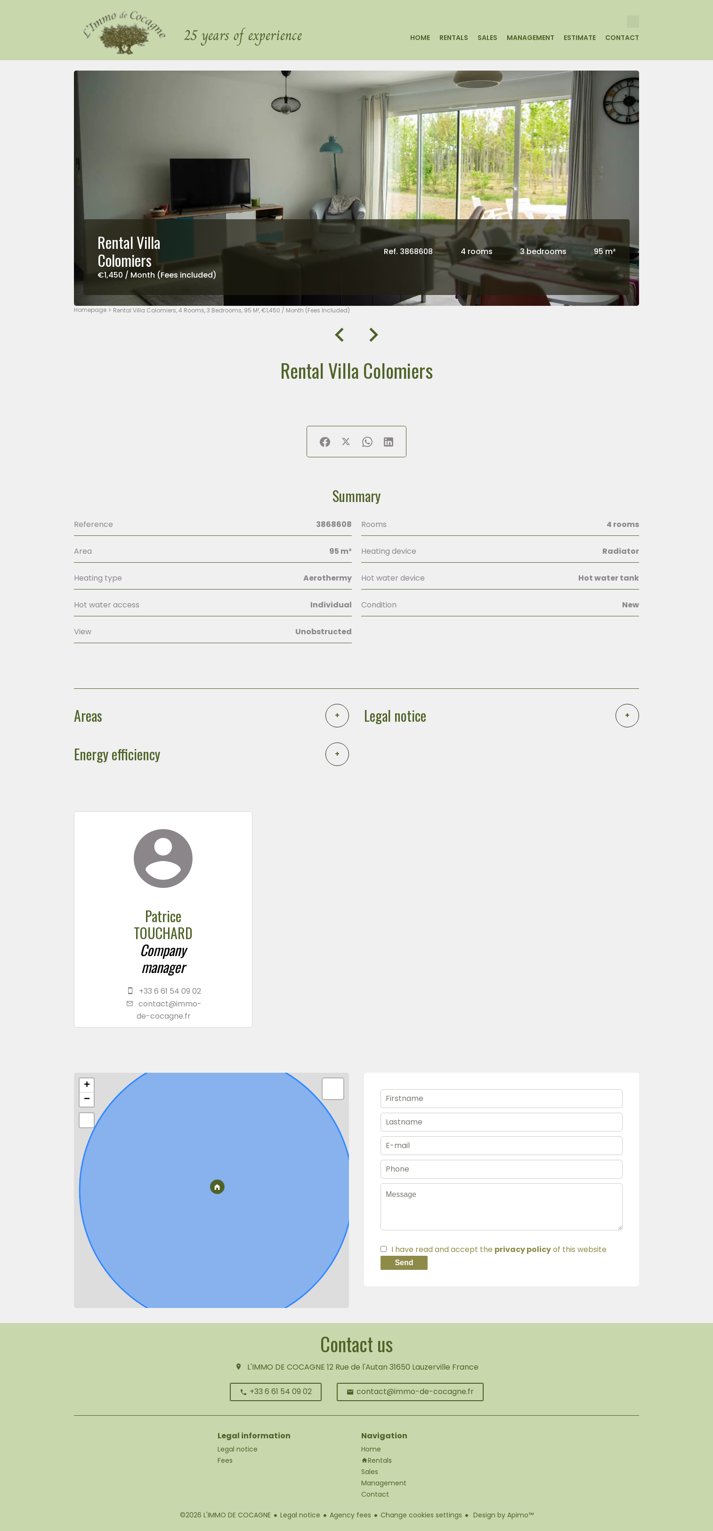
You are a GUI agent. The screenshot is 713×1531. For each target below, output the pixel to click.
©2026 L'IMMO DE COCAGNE (225, 1515)
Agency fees (350, 1515)
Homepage (90, 310)
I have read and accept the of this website (499, 1249)
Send (404, 1263)
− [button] (87, 1099)
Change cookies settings (421, 1515)
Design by (502, 1515)
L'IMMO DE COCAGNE (286, 1367)
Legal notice (300, 1515)
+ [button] (87, 1085)
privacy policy (522, 1249)
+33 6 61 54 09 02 (170, 991)
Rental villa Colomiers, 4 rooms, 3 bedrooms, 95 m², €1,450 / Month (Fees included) (231, 310)
